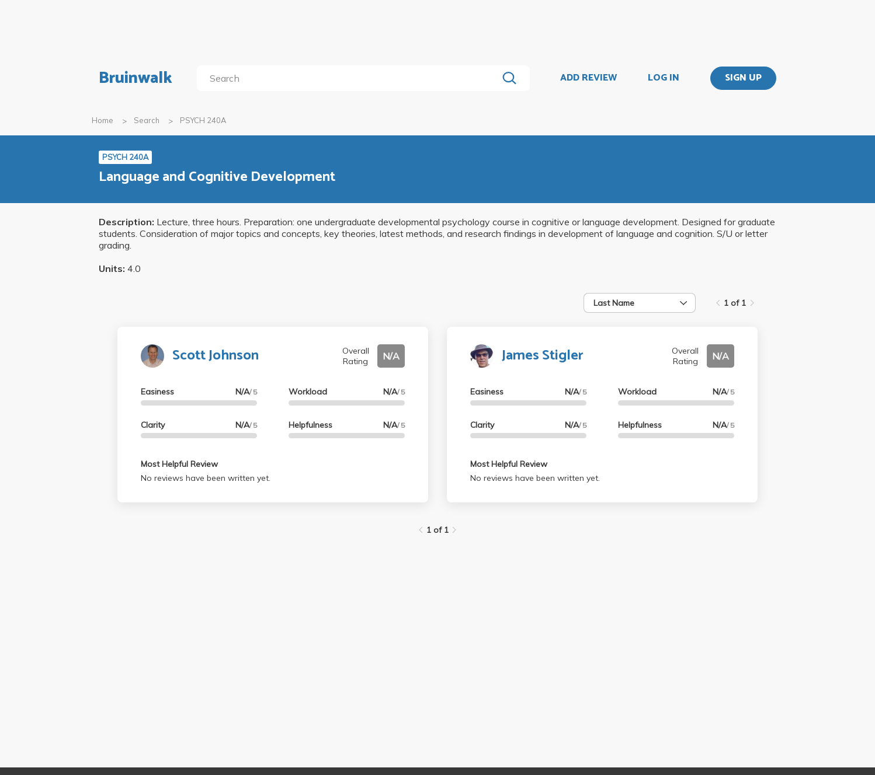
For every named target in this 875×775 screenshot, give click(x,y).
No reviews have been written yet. (205, 478)
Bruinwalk (135, 78)
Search (146, 120)
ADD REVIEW (588, 78)
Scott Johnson (215, 355)
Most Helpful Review (179, 464)
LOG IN (663, 78)
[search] (349, 78)
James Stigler (543, 355)
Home (102, 120)
